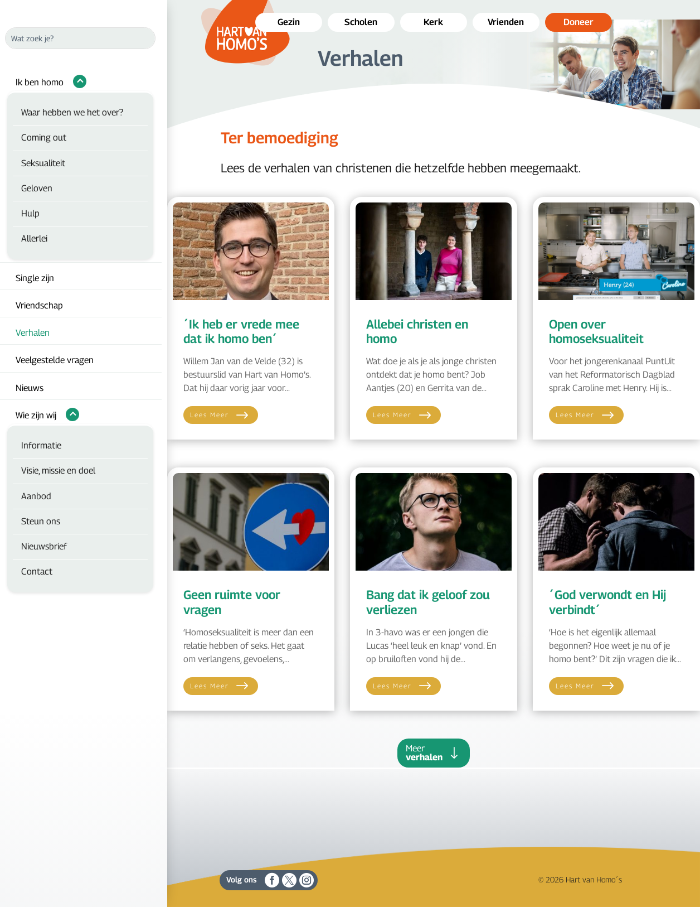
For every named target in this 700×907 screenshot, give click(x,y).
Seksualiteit (43, 163)
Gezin (289, 22)
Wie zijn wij (36, 415)
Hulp (30, 213)
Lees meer (209, 415)
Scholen (360, 22)
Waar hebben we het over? (72, 112)
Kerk (433, 22)
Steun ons (40, 521)
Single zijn (35, 278)
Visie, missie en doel (58, 470)
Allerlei (34, 238)
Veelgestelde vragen (55, 360)
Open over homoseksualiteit (596, 331)
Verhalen (33, 332)
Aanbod (36, 496)
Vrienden (506, 22)
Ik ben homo (40, 82)
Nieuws (29, 388)
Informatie (41, 445)
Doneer (578, 22)
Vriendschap (39, 305)
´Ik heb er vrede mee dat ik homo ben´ (241, 331)
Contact (36, 571)
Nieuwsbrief (44, 546)
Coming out (43, 137)
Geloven (36, 188)
